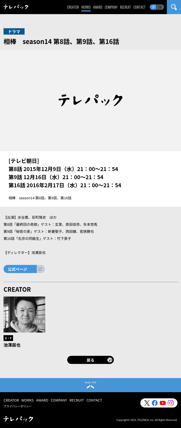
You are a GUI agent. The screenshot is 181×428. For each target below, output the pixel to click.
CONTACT (140, 7)
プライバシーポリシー (18, 406)
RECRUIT (125, 7)
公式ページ (17, 269)
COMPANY (111, 7)
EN (160, 7)
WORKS (86, 7)
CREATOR (73, 7)
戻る (90, 360)
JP (153, 7)
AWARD (97, 7)
